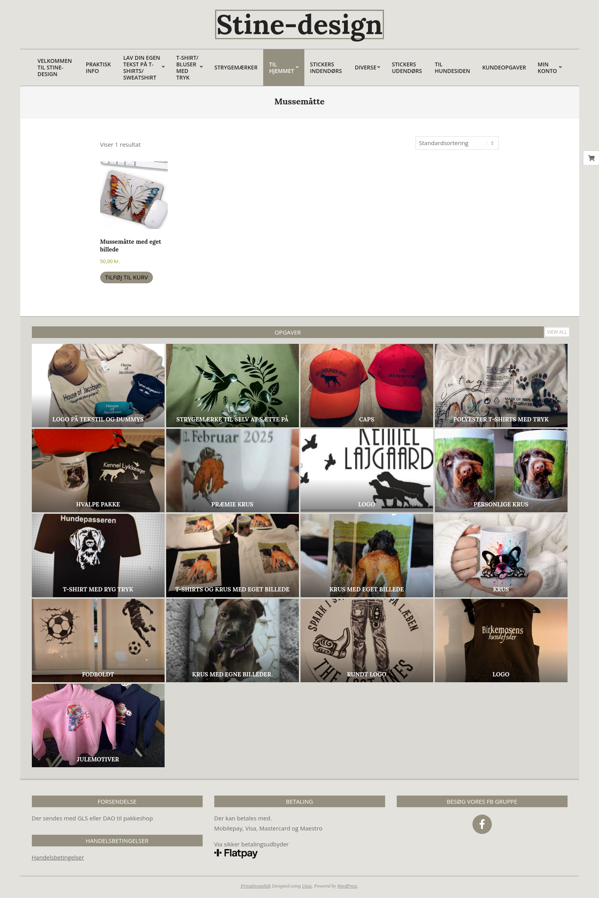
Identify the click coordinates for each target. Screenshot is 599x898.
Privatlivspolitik (256, 886)
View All (557, 332)
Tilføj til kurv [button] (126, 277)
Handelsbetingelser (58, 857)
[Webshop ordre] (457, 143)
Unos (307, 886)
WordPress (347, 886)
